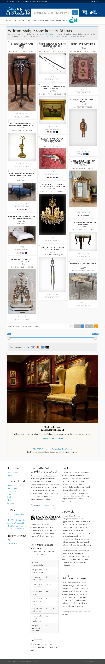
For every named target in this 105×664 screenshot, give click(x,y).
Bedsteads (21, 181)
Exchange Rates (13, 491)
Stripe (26, 347)
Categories (19, 20)
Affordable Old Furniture (83, 271)
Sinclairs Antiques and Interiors (22, 51)
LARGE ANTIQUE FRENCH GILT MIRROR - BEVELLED (83, 162)
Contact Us (11, 503)
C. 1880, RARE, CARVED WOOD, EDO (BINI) (83, 101)
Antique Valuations (38, 20)
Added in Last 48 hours (24, 326)
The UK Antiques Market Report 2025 (60, 36)
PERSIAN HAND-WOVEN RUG (83, 44)
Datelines (10, 497)
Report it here (12, 543)
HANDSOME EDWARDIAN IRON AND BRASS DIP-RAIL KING (21, 174)
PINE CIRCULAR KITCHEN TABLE (83, 263)
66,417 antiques (48, 34)
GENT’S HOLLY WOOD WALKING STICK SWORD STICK (52, 45)
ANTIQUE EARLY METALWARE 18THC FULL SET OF (52, 249)
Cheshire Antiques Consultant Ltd (52, 94)
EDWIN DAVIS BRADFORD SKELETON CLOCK (21, 261)
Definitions (11, 494)
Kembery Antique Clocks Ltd (22, 267)
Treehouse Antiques (52, 146)
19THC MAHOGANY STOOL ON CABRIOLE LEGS (83, 223)
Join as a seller (12, 488)
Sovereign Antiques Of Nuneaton (52, 51)
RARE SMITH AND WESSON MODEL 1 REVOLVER (52, 140)
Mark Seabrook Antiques (21, 131)
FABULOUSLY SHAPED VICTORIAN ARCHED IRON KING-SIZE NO (22, 217)
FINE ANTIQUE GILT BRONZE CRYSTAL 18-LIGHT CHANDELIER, (52, 186)
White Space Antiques (83, 107)
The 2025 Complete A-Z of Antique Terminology (52, 449)
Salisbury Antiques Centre (83, 230)
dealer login (94, 2)
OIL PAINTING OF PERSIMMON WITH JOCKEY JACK (52, 88)
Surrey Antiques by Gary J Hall (52, 191)
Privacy (9, 500)
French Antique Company (83, 168)
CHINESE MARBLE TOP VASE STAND (22, 45)
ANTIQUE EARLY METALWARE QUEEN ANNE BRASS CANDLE (21, 124)
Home (9, 20)
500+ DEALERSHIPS (58, 20)
